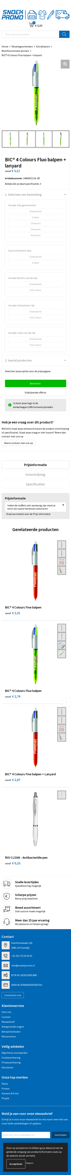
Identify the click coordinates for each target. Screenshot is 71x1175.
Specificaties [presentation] (35, 484)
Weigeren (29, 1163)
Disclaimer (7, 1067)
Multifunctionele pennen (15, 50)
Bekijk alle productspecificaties (23, 183)
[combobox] (30, 34)
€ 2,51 (12, 613)
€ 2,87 (12, 780)
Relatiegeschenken (22, 46)
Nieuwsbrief (8, 1021)
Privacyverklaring (11, 1062)
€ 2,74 (12, 696)
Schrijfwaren (43, 46)
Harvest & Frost (10, 1093)
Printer (6, 1088)
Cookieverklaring (11, 1057)
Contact (6, 1017)
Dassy (5, 1083)
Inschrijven (61, 1134)
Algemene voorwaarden (15, 1052)
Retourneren (9, 1036)
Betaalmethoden (11, 1031)
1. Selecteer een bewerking (23, 194)
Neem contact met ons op (18, 443)
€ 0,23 (12, 863)
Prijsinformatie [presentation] (35, 464)
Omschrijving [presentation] (35, 474)
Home (5, 46)
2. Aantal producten (18, 360)
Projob (5, 1098)
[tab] (35, 465)
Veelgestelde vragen (13, 1026)
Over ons (6, 1012)
